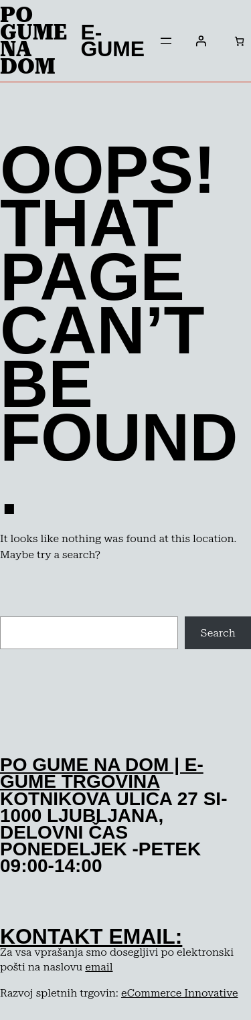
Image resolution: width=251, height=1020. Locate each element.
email (98, 966)
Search (218, 632)
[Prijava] (200, 40)
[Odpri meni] (166, 41)
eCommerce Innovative (179, 993)
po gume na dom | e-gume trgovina (101, 773)
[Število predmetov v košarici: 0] (239, 41)
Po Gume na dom (33, 40)
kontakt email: (91, 936)
